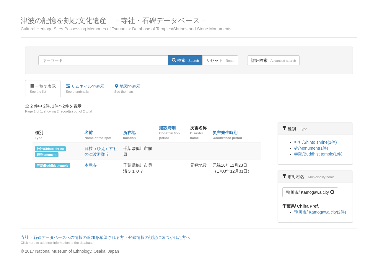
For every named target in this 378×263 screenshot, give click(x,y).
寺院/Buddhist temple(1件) (318, 154)
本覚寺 (90, 165)
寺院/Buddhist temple (52, 165)
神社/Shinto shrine (50, 148)
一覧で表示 (43, 89)
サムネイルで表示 (85, 89)
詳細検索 (273, 60)
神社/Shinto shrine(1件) (315, 142)
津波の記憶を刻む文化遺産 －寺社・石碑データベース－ (189, 24)
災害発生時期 (225, 132)
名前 (88, 132)
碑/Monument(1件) (311, 148)
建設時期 (167, 127)
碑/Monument (46, 154)
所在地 (129, 132)
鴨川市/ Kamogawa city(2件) (320, 212)
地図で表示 (127, 89)
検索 (185, 60)
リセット (220, 60)
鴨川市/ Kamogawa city (310, 192)
